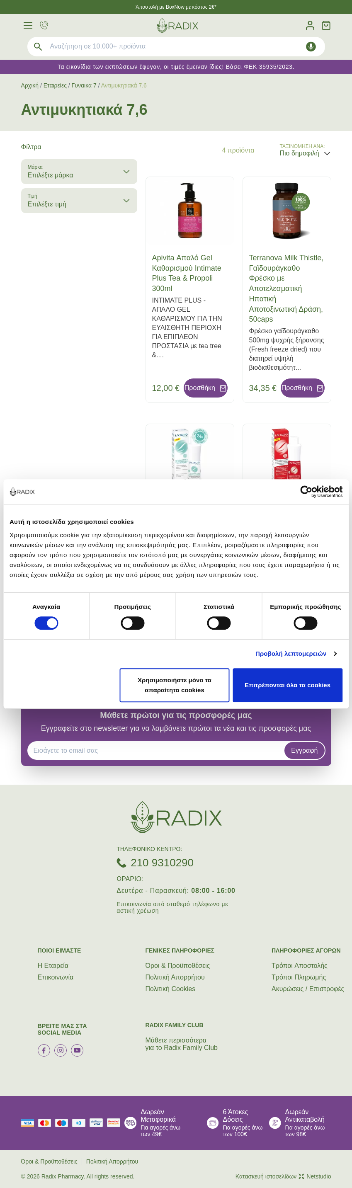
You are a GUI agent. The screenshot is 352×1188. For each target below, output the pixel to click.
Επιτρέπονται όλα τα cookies (287, 685)
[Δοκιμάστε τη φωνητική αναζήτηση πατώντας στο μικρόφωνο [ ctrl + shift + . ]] (311, 46)
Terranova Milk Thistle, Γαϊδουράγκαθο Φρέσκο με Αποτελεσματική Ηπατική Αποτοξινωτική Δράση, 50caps (286, 289)
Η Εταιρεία (53, 965)
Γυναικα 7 (84, 85)
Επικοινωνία (56, 977)
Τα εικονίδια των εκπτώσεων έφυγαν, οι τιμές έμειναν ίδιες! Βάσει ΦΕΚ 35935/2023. (176, 66)
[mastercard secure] (115, 1122)
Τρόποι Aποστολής (300, 965)
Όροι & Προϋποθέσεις (178, 965)
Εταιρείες (55, 85)
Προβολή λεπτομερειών (291, 653)
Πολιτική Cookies (171, 988)
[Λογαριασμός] (310, 25)
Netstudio (315, 1176)
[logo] (177, 25)
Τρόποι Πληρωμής (299, 977)
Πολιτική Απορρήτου (175, 977)
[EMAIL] (159, 750)
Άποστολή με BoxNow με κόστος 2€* (176, 7)
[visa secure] (98, 1122)
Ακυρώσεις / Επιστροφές (308, 988)
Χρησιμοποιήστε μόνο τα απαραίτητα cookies (174, 684)
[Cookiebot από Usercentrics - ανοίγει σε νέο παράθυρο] (306, 491)
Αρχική (30, 85)
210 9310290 (162, 862)
